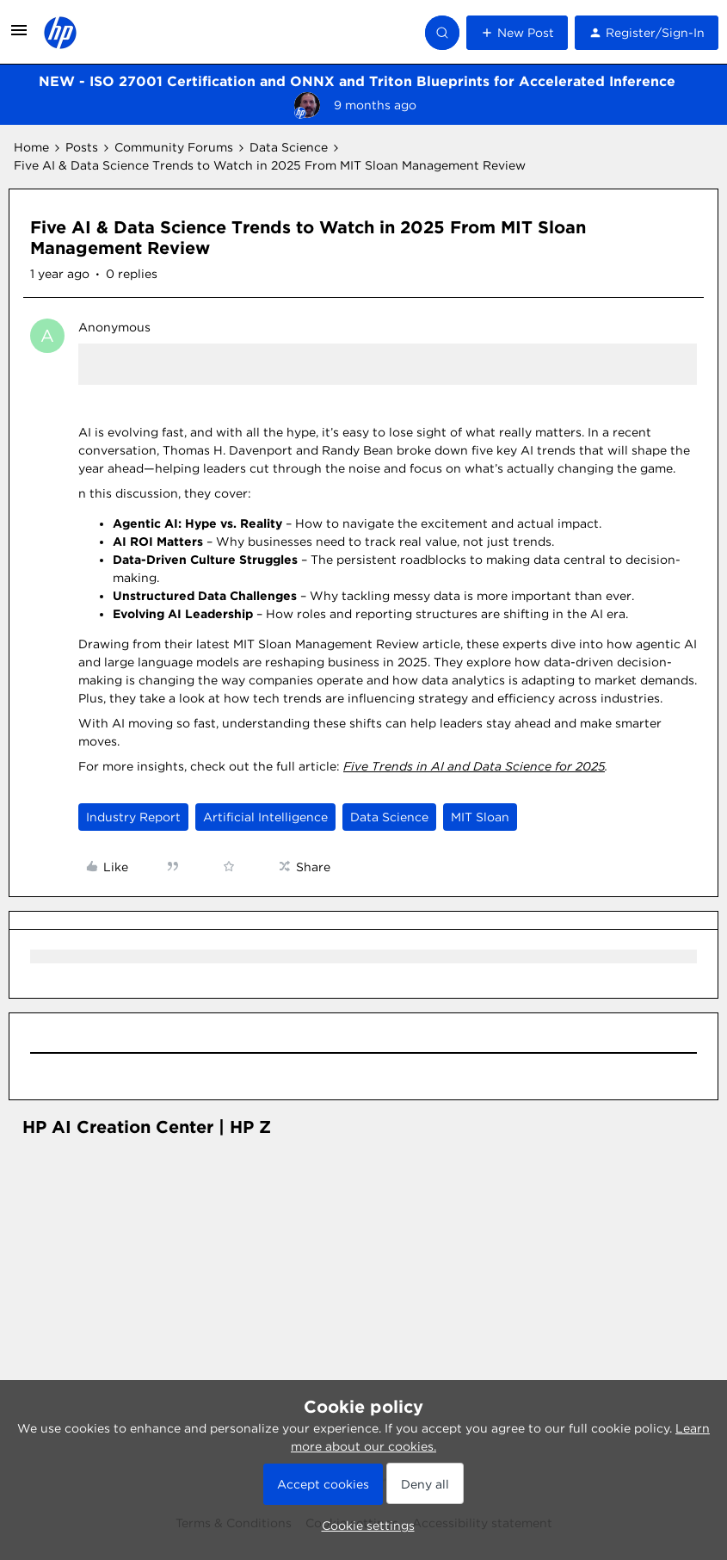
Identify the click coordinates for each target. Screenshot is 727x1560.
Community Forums (173, 147)
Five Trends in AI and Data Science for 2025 (474, 766)
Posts (81, 147)
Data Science (289, 147)
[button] (19, 36)
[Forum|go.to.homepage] (60, 32)
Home (31, 147)
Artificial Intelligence (265, 817)
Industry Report (133, 817)
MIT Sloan (480, 817)
